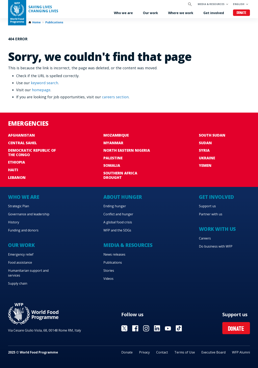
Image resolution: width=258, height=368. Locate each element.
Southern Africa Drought (120, 175)
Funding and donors (23, 230)
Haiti (13, 169)
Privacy (144, 352)
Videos (108, 278)
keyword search (44, 82)
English (238, 4)
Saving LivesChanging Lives (43, 9)
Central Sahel (22, 142)
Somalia (111, 165)
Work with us (217, 229)
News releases (114, 254)
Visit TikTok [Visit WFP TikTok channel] (179, 328)
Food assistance (20, 262)
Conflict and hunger (118, 214)
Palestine (113, 157)
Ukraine (207, 157)
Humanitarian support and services (28, 273)
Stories (108, 270)
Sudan (205, 142)
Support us (207, 206)
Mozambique (116, 135)
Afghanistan (21, 135)
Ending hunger (114, 206)
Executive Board (213, 352)
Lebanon (17, 177)
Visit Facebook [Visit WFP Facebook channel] (135, 328)
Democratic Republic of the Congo (32, 152)
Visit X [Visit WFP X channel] (124, 328)
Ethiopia (16, 162)
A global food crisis (117, 222)
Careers (205, 238)
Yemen (205, 165)
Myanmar (113, 142)
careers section (115, 96)
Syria (204, 150)
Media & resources (211, 4)
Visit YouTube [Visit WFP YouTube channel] (168, 328)
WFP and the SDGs (117, 230)
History (13, 222)
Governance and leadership (28, 214)
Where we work (180, 13)
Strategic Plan (18, 206)
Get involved (213, 13)
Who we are (123, 13)
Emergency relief (20, 254)
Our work (150, 13)
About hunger (122, 197)
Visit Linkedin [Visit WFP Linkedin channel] (157, 328)
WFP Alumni (241, 352)
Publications (54, 22)
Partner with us (210, 214)
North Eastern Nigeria (126, 150)
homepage (41, 89)
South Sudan (212, 135)
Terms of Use (184, 352)
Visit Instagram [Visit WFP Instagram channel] (146, 328)
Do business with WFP (215, 246)
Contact (162, 352)
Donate (242, 13)
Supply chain (17, 283)
